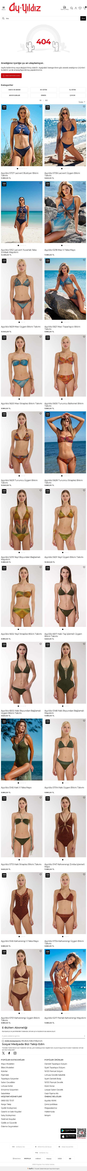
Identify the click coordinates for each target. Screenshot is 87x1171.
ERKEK (43, 95)
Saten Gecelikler (8, 1082)
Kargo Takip (6, 1104)
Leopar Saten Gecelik (53, 1090)
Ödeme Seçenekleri (9, 1126)
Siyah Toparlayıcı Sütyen (54, 1067)
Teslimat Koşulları (8, 1119)
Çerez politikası (50, 1104)
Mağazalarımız (50, 1108)
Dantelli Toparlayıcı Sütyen (55, 1064)
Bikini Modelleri (7, 1067)
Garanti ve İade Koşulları (11, 1112)
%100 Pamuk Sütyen (53, 1071)
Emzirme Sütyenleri (9, 1090)
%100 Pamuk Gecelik (53, 1082)
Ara (83, 18)
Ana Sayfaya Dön (11, 75)
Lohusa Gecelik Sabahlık (54, 1075)
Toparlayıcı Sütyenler (10, 1079)
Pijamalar (5, 1075)
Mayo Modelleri (7, 1064)
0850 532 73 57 (7, 1100)
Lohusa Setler (7, 1086)
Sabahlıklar (5, 1093)
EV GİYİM (43, 90)
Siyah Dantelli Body (52, 1079)
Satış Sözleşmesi (8, 1115)
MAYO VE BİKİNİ (14, 90)
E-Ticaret (36, 1169)
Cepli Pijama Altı (51, 1093)
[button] (17, 168)
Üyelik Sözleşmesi (8, 1108)
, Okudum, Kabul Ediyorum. (22, 1041)
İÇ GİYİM (72, 90)
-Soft (30, 1169)
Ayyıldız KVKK (50, 1100)
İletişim (47, 1115)
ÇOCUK (72, 95)
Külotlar (4, 1071)
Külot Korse (49, 1086)
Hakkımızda (49, 1112)
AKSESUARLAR (14, 95)
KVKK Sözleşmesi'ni (13, 1041)
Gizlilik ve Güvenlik (9, 1123)
